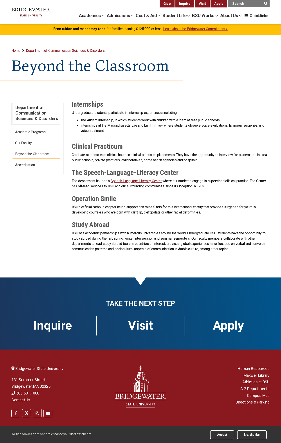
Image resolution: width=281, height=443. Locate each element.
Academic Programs (30, 132)
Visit (202, 4)
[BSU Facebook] (15, 413)
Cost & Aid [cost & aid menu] (147, 15)
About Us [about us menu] (229, 15)
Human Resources (254, 368)
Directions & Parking (253, 402)
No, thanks (252, 434)
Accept (222, 434)
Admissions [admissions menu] (119, 15)
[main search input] (249, 3)
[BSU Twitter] (26, 413)
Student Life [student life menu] (174, 15)
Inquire (185, 4)
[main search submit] (265, 3)
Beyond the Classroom (32, 154)
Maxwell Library (256, 375)
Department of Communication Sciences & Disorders (65, 50)
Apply (218, 4)
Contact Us (20, 400)
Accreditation (25, 165)
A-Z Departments (255, 388)
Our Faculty (23, 143)
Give (167, 4)
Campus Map (258, 395)
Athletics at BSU (256, 382)
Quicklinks (259, 15)
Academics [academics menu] (90, 15)
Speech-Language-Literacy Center (136, 181)
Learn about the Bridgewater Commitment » (195, 29)
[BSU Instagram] (37, 413)
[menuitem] (16, 50)
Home (15, 50)
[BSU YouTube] (47, 413)
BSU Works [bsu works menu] (204, 15)
